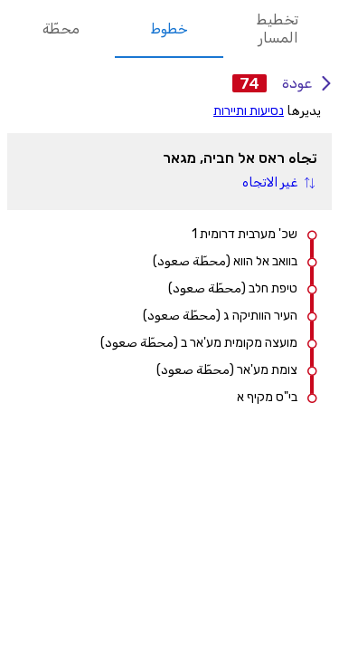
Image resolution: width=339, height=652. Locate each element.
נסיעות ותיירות (248, 111)
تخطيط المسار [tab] (277, 29)
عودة (303, 83)
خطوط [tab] (169, 29)
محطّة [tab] (60, 29)
